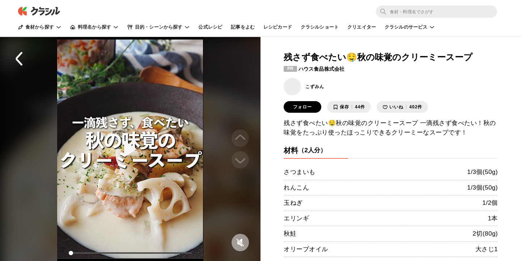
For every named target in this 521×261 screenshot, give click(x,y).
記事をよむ (243, 27)
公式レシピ (210, 27)
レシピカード (277, 27)
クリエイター (361, 27)
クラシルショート (320, 27)
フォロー (302, 106)
